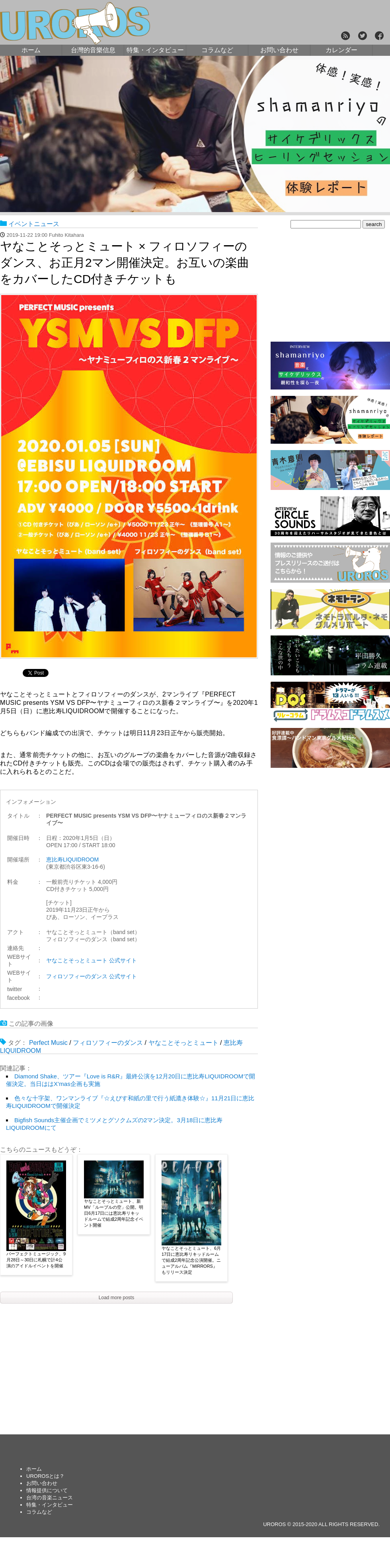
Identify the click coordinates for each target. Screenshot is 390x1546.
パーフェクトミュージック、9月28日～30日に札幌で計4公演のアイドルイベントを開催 (36, 1259)
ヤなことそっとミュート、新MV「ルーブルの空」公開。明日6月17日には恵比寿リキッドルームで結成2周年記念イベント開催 (113, 1213)
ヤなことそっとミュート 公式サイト (91, 960)
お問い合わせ (279, 50)
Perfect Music (48, 1042)
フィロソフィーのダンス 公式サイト (91, 976)
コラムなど (217, 50)
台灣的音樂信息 (93, 50)
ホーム (31, 50)
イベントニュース (33, 223)
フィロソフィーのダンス (108, 1042)
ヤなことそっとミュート (183, 1042)
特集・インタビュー (155, 50)
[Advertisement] (330, 831)
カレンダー (341, 50)
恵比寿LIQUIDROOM (72, 859)
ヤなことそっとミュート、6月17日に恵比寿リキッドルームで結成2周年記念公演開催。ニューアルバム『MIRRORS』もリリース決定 (191, 1260)
